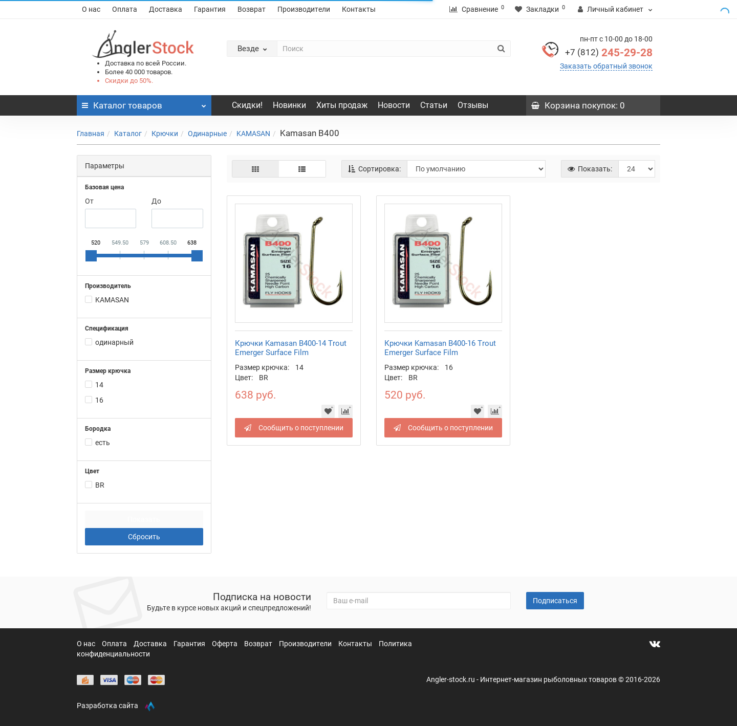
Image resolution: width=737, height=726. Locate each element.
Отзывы (473, 105)
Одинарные (207, 133)
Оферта (225, 644)
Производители (303, 9)
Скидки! (247, 105)
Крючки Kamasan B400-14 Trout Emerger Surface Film (290, 348)
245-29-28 (609, 53)
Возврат (251, 9)
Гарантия (210, 9)
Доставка (165, 9)
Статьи (433, 105)
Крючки (164, 133)
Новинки (289, 105)
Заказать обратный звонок (606, 66)
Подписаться (555, 601)
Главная (90, 133)
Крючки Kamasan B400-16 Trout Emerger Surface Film (440, 348)
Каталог (128, 133)
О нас (91, 9)
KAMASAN (253, 133)
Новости (394, 105)
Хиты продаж (341, 105)
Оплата (124, 9)
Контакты (359, 9)
